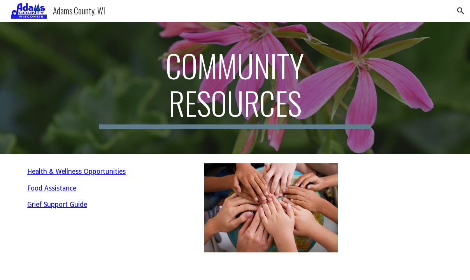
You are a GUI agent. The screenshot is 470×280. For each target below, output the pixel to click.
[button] (460, 11)
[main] (235, 88)
